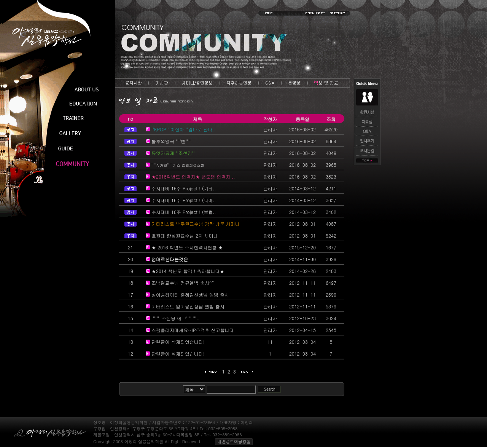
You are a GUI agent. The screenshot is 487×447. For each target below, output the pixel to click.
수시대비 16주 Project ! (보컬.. (183, 212)
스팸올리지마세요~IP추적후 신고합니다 (192, 330)
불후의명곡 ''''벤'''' (171, 141)
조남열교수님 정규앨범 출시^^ (182, 282)
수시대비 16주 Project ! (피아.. (183, 200)
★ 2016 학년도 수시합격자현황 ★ (187, 247)
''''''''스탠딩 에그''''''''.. (175, 318)
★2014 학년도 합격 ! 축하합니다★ (187, 271)
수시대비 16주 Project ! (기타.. (183, 188)
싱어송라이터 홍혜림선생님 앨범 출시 (190, 294)
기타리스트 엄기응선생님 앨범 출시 (187, 306)
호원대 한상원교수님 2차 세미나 (184, 235)
